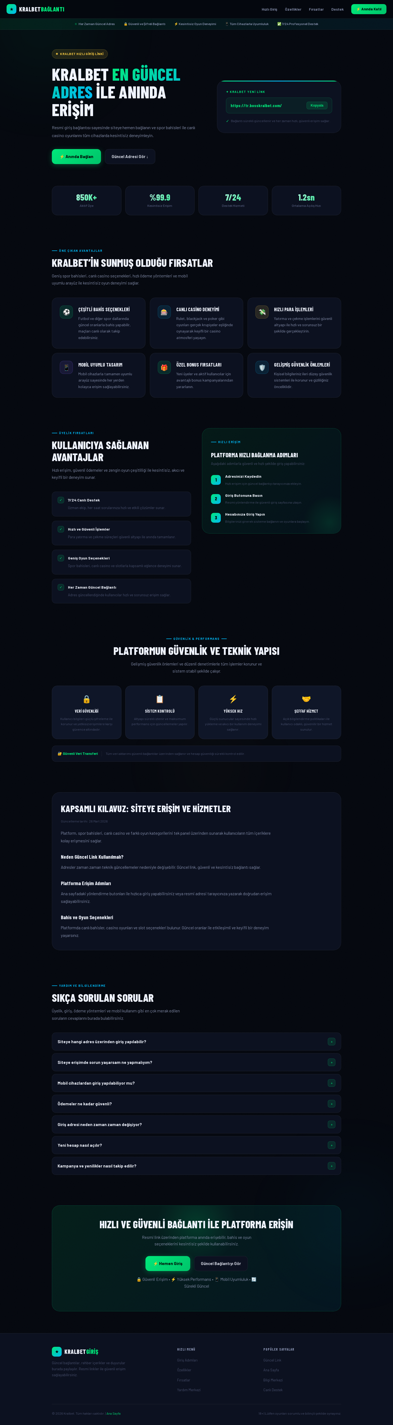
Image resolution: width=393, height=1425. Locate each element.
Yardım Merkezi (189, 1390)
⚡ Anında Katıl (369, 9)
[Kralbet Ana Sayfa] (35, 9)
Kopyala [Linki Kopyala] (317, 105)
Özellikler (293, 9)
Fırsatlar (316, 9)
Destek (337, 9)
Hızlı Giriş (269, 9)
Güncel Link (272, 1360)
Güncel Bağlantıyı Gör (221, 1263)
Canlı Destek (273, 1390)
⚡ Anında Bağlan (76, 156)
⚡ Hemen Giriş (168, 1263)
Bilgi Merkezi (273, 1380)
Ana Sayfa (271, 1370)
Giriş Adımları (187, 1360)
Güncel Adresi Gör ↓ (130, 156)
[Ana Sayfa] (110, 1351)
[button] (196, 1041)
